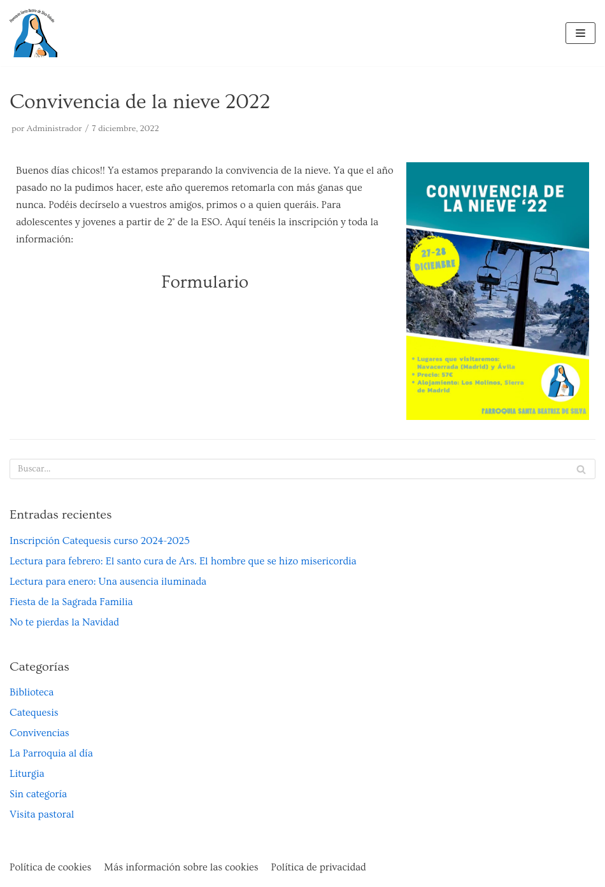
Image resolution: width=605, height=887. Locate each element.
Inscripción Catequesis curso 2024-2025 (100, 541)
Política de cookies (50, 867)
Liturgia (27, 773)
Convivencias (39, 733)
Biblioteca (31, 692)
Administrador (54, 128)
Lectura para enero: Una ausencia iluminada (108, 581)
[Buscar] (302, 469)
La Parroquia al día (51, 753)
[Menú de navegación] (580, 33)
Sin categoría (38, 794)
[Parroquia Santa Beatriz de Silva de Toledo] (33, 33)
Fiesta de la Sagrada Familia (71, 602)
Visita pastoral (42, 814)
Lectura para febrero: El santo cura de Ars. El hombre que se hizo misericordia (183, 561)
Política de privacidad (318, 867)
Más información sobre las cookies (181, 867)
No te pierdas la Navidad (64, 622)
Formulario (204, 282)
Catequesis (34, 712)
